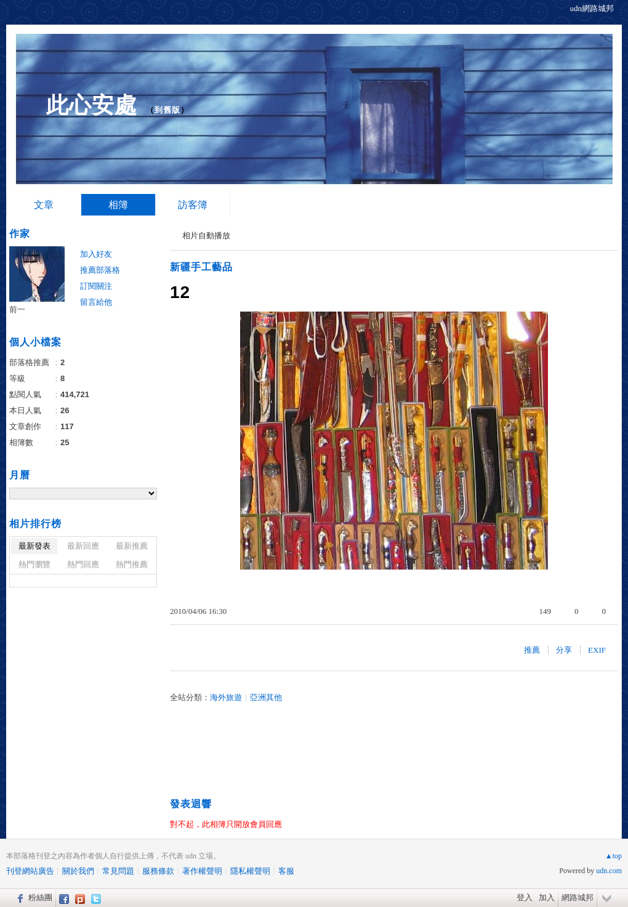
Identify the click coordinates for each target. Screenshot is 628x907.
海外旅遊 (226, 697)
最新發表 (34, 545)
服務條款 (158, 871)
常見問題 (118, 871)
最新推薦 (132, 545)
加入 (547, 897)
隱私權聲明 (250, 871)
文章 (44, 205)
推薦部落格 (100, 270)
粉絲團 (40, 897)
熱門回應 (83, 564)
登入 (525, 897)
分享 (564, 650)
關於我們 (78, 871)
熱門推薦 (132, 564)
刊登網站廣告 (30, 871)
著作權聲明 (202, 871)
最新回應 (83, 545)
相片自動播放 (206, 235)
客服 (286, 871)
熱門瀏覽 (34, 564)
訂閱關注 (96, 286)
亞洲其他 (266, 697)
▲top (613, 856)
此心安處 (91, 105)
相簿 (118, 205)
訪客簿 (192, 205)
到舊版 (167, 110)
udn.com (609, 870)
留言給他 (96, 302)
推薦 (532, 650)
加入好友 (96, 254)
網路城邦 (578, 897)
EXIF (597, 650)
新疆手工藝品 (201, 267)
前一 (17, 309)
